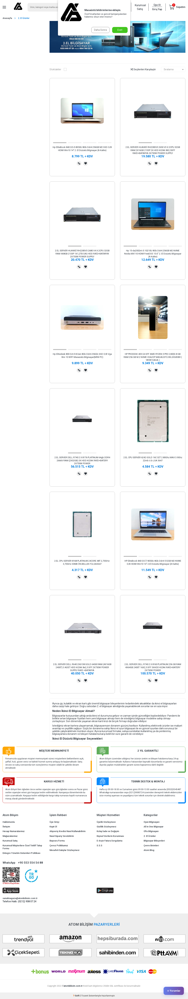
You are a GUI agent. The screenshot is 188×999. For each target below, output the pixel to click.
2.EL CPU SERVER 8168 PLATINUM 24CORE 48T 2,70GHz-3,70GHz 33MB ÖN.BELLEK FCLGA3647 (82, 562)
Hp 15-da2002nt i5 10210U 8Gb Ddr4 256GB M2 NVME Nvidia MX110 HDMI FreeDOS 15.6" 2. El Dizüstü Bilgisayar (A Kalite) (152, 253)
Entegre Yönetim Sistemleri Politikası (21, 853)
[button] (59, 142)
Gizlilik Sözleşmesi (106, 826)
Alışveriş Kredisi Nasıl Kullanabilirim (67, 831)
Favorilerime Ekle (85, 163)
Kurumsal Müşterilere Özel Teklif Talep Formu (22, 847)
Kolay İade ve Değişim (108, 831)
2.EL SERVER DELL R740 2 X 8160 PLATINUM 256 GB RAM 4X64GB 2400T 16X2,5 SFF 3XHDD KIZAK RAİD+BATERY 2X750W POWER (153, 667)
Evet (119, 30)
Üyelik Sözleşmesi (106, 822)
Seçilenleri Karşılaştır (143, 69)
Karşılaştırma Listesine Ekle (79, 163)
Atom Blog (149, 850)
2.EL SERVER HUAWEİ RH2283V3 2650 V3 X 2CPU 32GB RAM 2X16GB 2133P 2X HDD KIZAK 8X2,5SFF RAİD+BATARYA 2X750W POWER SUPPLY (153, 150)
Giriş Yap (157, 9)
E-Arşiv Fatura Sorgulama (109, 840)
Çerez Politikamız (59, 845)
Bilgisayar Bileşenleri (154, 840)
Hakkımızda (9, 822)
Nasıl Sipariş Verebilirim (62, 836)
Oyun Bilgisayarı (151, 822)
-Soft (76, 996)
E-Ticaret (84, 996)
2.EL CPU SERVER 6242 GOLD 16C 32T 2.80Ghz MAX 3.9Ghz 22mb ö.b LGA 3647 (152, 459)
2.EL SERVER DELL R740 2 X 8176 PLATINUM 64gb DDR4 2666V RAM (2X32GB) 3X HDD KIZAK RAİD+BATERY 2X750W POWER (82, 460)
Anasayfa (7, 18)
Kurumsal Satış (140, 7)
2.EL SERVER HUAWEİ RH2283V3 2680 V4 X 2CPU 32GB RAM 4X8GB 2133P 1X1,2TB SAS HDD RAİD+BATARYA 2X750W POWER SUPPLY (82, 253)
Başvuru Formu (57, 840)
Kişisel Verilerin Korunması (110, 836)
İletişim (6, 826)
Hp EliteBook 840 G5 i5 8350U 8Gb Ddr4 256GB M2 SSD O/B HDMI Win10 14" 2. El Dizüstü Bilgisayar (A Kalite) (82, 148)
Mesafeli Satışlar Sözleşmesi (64, 850)
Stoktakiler (58, 69)
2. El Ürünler (150, 836)
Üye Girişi (54, 822)
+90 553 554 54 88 (30, 862)
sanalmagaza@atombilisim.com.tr (20, 898)
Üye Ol (157, 5)
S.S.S (99, 845)
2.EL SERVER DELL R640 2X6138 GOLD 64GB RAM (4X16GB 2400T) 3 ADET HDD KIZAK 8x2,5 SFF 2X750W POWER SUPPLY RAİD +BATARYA (82, 667)
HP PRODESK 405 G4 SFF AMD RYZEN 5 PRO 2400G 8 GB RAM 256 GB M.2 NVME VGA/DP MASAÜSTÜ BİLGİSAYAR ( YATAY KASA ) (153, 357)
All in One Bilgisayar (153, 826)
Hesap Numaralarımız (14, 831)
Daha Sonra (100, 30)
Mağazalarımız (10, 836)
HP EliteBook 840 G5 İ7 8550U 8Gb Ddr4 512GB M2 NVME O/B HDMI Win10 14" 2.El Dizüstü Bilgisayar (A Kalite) (153, 562)
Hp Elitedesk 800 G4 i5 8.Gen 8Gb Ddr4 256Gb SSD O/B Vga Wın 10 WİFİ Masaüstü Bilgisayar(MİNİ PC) (82, 355)
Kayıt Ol (53, 826)
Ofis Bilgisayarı (151, 831)
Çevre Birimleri (151, 845)
